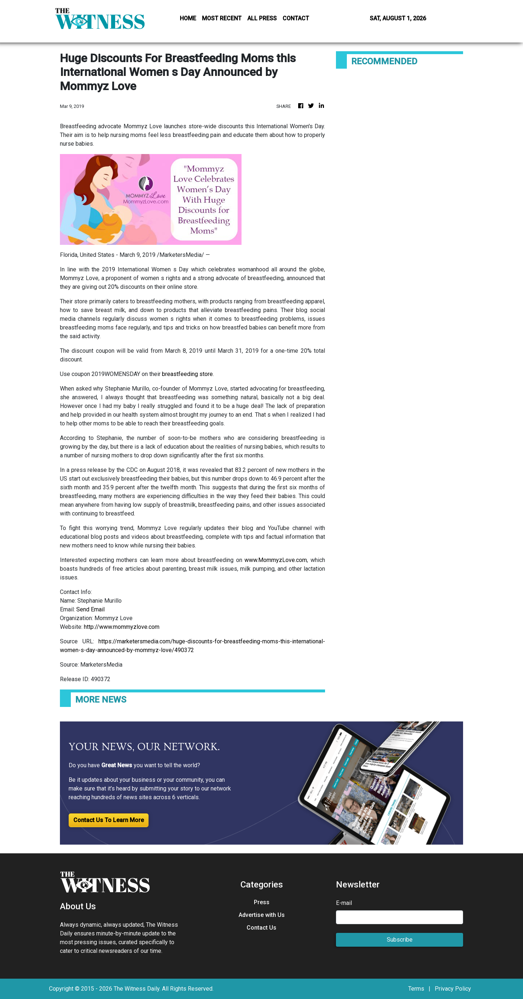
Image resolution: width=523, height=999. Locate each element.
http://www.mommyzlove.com (121, 626)
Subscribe (400, 939)
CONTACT (296, 18)
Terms (416, 988)
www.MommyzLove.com (275, 560)
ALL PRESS (262, 18)
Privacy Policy (453, 988)
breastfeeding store (187, 374)
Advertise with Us (262, 914)
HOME (188, 18)
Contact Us (261, 927)
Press (261, 902)
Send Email (90, 609)
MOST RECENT (222, 18)
